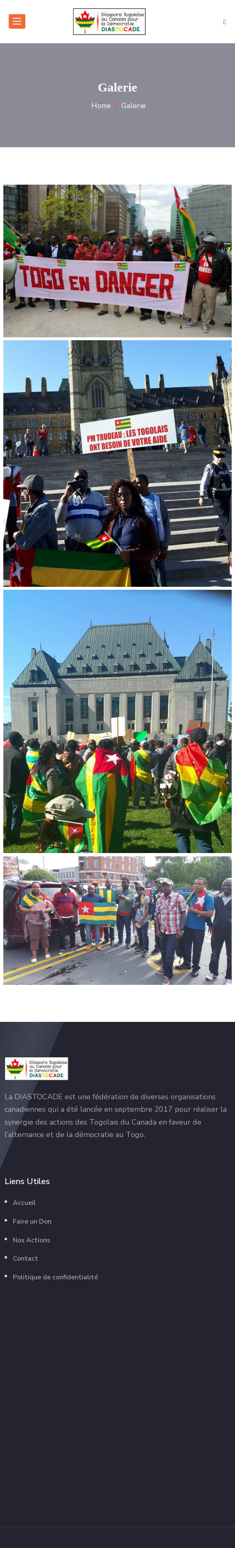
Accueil (24, 1202)
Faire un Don (32, 1221)
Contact (25, 1258)
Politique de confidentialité (55, 1277)
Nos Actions (31, 1240)
